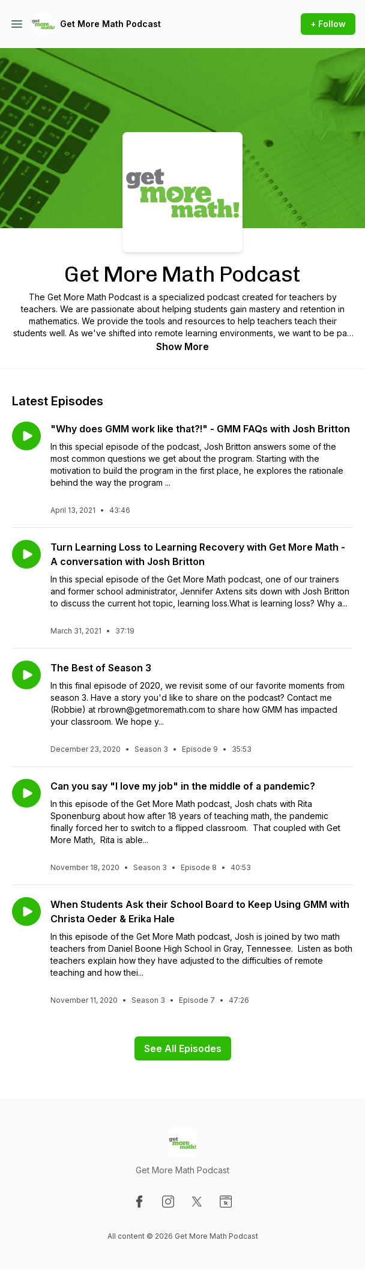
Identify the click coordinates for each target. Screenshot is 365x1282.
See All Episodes (183, 1048)
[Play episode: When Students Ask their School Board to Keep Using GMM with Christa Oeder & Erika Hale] (26, 911)
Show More (182, 346)
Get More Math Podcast (110, 24)
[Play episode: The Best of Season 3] (26, 675)
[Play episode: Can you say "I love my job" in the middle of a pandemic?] (26, 793)
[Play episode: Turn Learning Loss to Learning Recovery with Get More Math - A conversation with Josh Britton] (26, 554)
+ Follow (328, 24)
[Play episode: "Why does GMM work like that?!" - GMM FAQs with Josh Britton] (26, 436)
